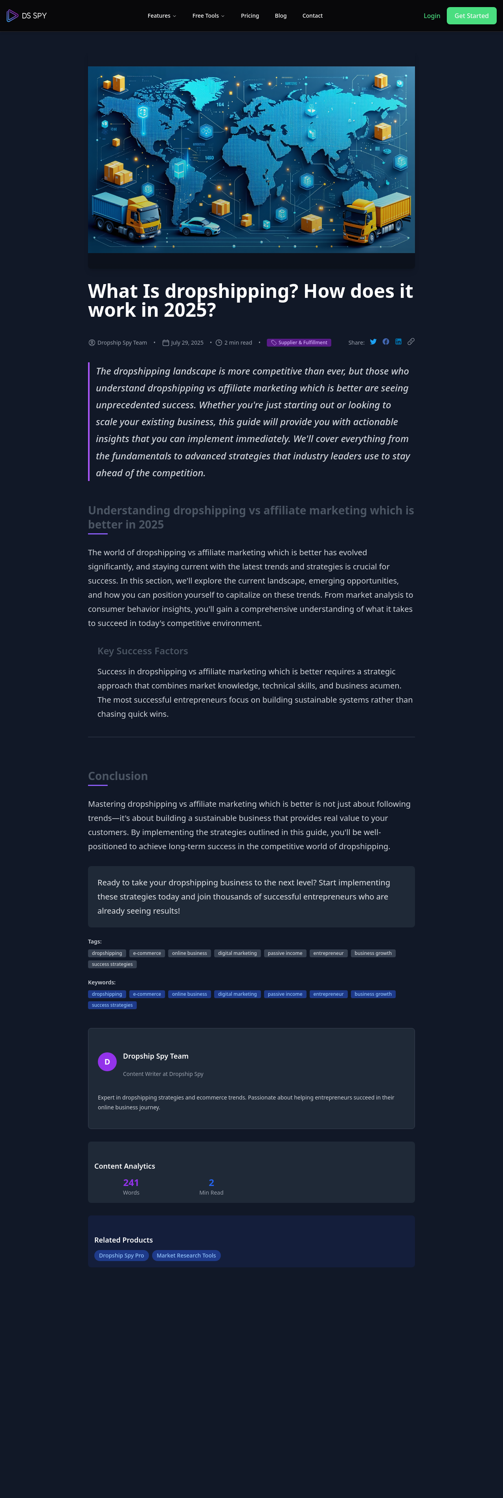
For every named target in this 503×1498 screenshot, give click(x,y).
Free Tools (209, 15)
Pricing (250, 15)
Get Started (472, 15)
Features (162, 15)
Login (432, 15)
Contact (313, 15)
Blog (280, 15)
